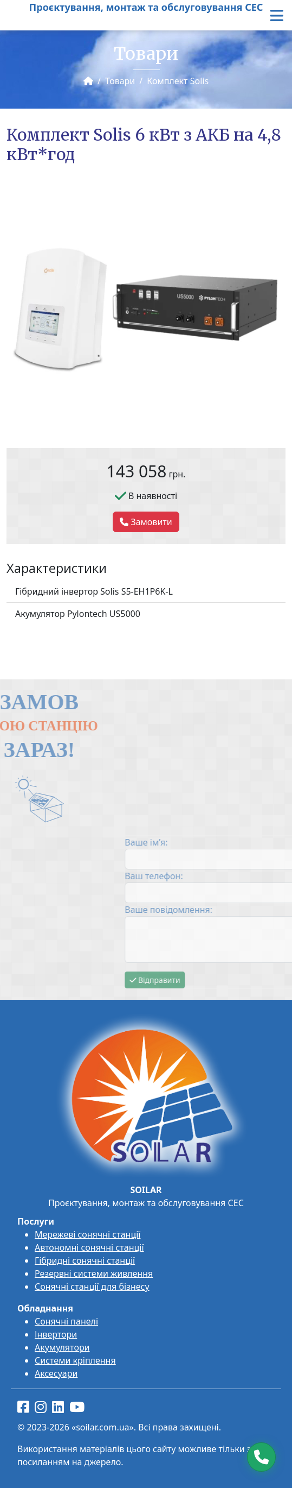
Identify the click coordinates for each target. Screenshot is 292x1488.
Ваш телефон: (258, 876)
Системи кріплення (75, 1360)
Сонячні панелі (66, 1321)
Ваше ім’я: (250, 842)
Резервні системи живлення (94, 1273)
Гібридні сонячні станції (85, 1260)
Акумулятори (62, 1347)
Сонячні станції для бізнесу (92, 1286)
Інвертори (56, 1334)
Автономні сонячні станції (89, 1247)
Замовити (146, 522)
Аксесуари (56, 1373)
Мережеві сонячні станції (87, 1234)
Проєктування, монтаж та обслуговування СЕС (146, 7)
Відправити (258, 980)
